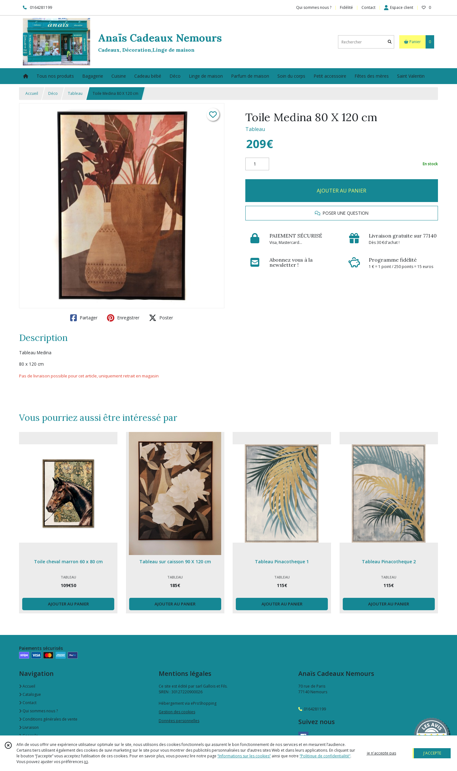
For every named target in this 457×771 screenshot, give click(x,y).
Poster (161, 318)
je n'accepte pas (381, 753)
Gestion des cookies (177, 712)
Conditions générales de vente (48, 719)
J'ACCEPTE (432, 753)
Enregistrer (123, 318)
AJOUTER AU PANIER (341, 190)
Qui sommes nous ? (38, 711)
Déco (53, 93)
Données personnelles (179, 720)
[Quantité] (257, 164)
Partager (83, 318)
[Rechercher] (390, 42)
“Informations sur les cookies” (244, 756)
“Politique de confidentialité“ (325, 756)
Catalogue (30, 694)
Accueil (31, 93)
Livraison (29, 727)
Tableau (75, 93)
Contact (368, 7)
